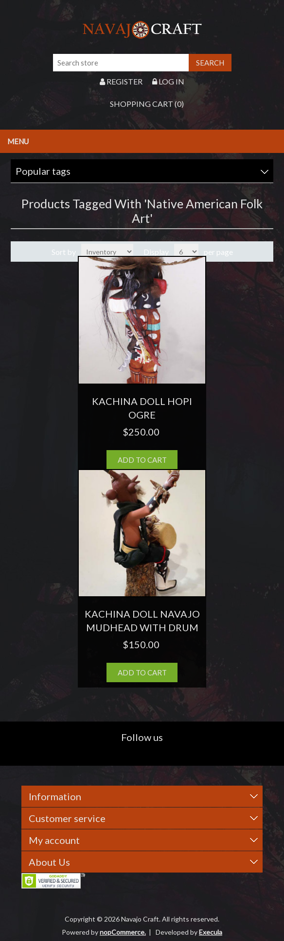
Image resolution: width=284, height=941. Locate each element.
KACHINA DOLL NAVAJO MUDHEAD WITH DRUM (142, 620)
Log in (168, 81)
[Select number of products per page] (186, 251)
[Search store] (121, 62)
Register (121, 81)
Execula (210, 932)
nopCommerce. (123, 932)
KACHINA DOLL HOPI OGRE (142, 407)
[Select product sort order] (107, 251)
